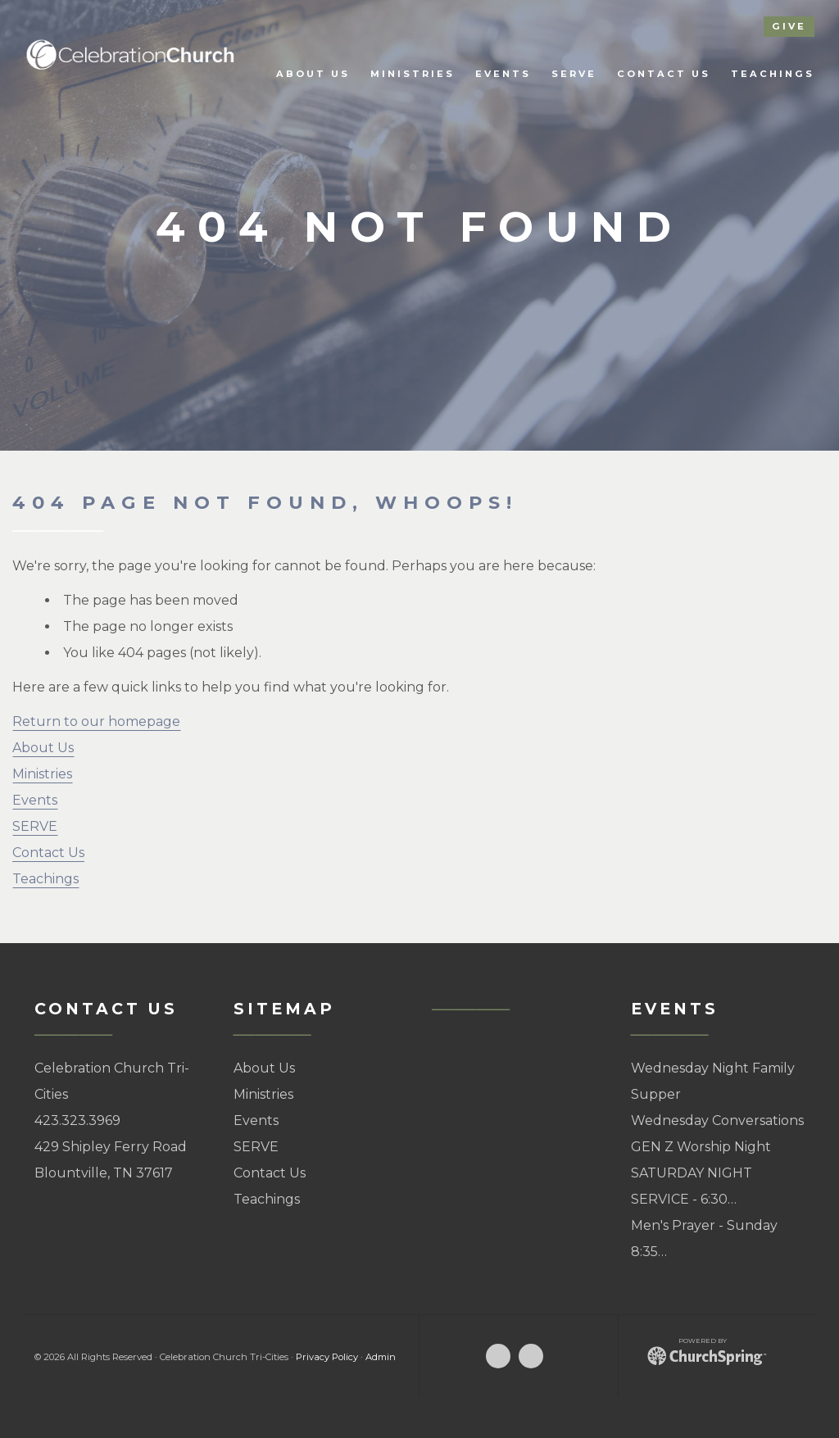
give (789, 26)
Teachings (45, 879)
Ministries (42, 774)
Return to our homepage (96, 721)
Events (34, 800)
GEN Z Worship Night (701, 1146)
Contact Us (48, 852)
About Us (43, 747)
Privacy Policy (327, 1357)
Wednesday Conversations (717, 1120)
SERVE (34, 826)
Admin (380, 1357)
